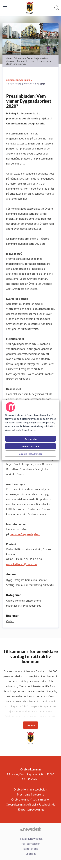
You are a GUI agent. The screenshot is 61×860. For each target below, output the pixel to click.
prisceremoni (33, 600)
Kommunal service (36, 580)
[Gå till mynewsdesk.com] (30, 829)
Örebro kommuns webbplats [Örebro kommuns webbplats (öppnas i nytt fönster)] (31, 789)
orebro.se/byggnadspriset (25, 534)
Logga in (30, 853)
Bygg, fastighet (15, 580)
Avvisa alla (31, 438)
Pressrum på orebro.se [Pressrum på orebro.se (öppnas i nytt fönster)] (30, 794)
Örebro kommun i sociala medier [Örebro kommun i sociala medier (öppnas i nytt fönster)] (30, 799)
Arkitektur (48, 585)
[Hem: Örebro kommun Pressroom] (29, 8)
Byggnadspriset (32, 605)
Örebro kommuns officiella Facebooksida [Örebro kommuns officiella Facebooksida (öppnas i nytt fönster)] (30, 804)
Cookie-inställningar (30, 453)
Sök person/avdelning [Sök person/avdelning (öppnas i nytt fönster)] (31, 809)
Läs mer (30, 725)
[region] (30, 430)
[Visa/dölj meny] (5, 7)
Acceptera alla (30, 446)
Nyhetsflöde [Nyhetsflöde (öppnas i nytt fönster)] (30, 848)
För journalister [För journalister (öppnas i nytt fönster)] (30, 843)
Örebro (10, 621)
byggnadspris (14, 605)
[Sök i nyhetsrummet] (56, 7)
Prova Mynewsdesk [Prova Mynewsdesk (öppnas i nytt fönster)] (31, 838)
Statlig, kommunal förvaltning (24, 585)
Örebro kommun (15, 600)
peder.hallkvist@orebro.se (21, 564)
